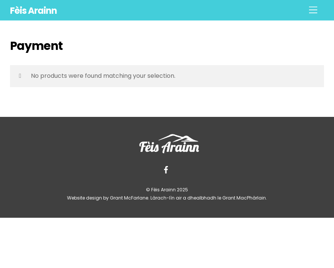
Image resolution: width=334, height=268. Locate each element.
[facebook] (166, 169)
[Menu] (313, 10)
